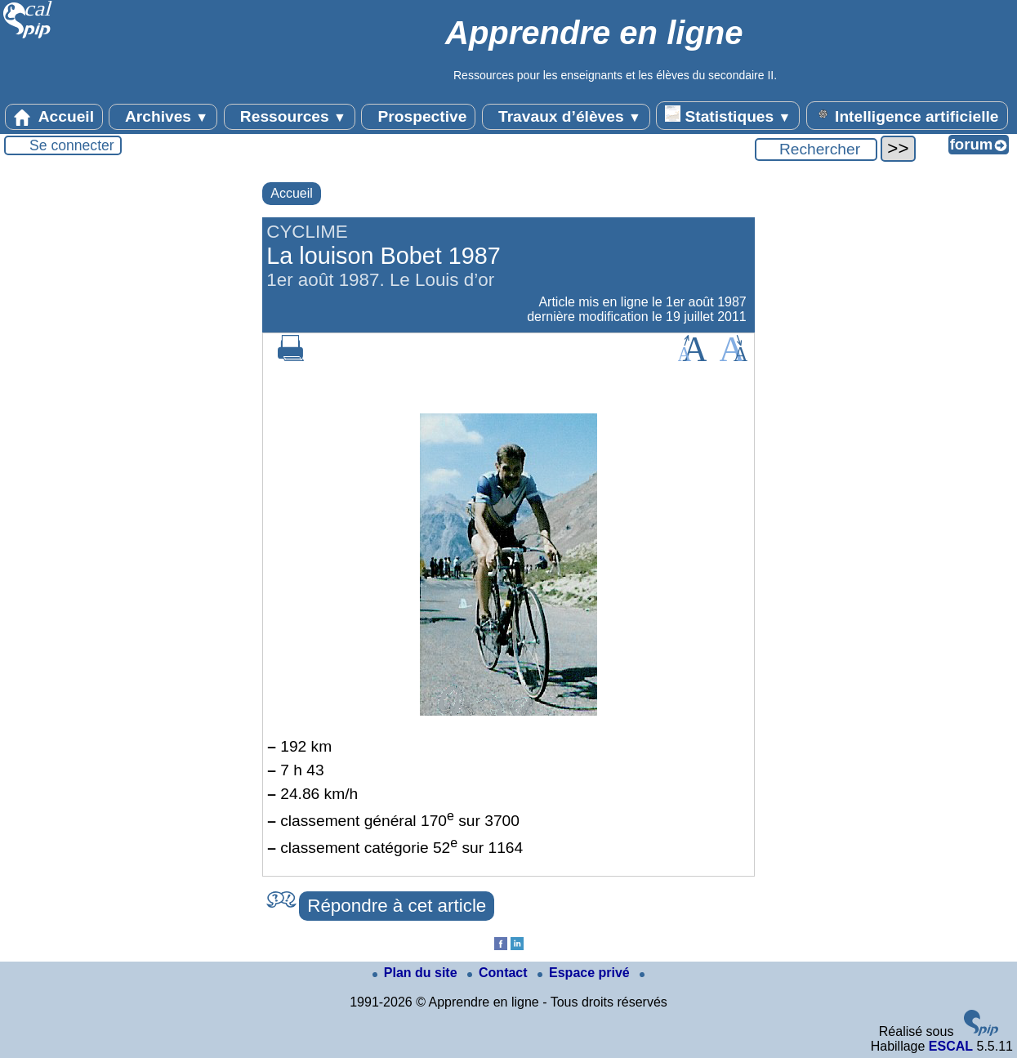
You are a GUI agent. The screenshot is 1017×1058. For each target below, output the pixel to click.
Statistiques (728, 115)
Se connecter (71, 145)
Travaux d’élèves (566, 117)
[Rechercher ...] (816, 149)
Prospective (418, 117)
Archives (163, 117)
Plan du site (416, 973)
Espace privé (585, 973)
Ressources (289, 117)
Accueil (54, 117)
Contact (499, 973)
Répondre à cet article (396, 905)
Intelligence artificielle (907, 115)
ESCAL (951, 1046)
